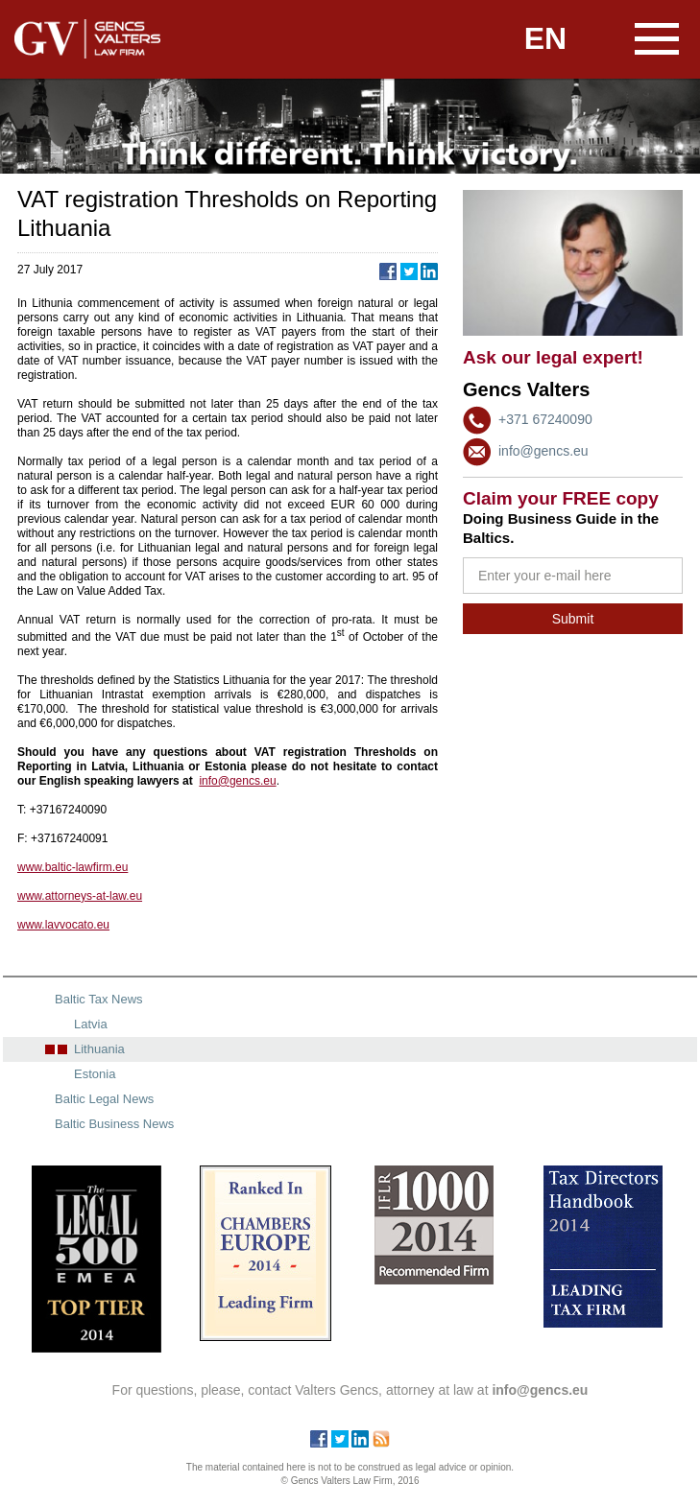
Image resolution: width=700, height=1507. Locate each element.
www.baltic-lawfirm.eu (72, 867)
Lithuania (99, 1049)
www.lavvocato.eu (63, 924)
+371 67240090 (545, 419)
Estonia (94, 1074)
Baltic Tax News (99, 999)
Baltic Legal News (104, 1099)
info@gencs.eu (543, 451)
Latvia (91, 1024)
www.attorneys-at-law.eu (79, 896)
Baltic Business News (114, 1124)
